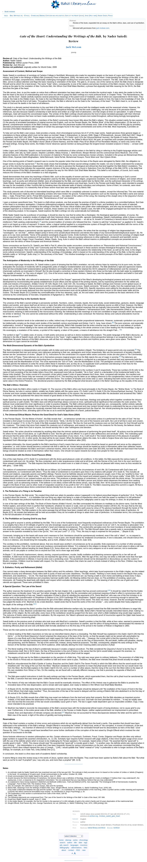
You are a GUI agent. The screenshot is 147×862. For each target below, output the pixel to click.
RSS (78, 850)
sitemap (68, 840)
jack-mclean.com (102, 28)
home (61, 840)
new (83, 850)
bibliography (64, 848)
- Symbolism (34, 16)
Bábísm (42, 16)
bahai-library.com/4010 (96, 828)
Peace (110, 16)
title (75, 843)
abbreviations (76, 848)
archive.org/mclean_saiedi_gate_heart (104, 816)
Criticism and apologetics (54, 16)
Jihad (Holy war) (91, 16)
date (80, 843)
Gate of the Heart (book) (74, 16)
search (62, 843)
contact (71, 850)
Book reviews (10, 12)
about (64, 850)
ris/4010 (116, 828)
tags (85, 843)
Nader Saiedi (102, 16)
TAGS (6, 15)
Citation (109, 828)
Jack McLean (73, 46)
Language (75, 819)
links (85, 848)
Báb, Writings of (15, 16)
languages (74, 845)
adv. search (64, 845)
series (75, 840)
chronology (83, 840)
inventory (83, 845)
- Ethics (26, 16)
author (69, 843)
